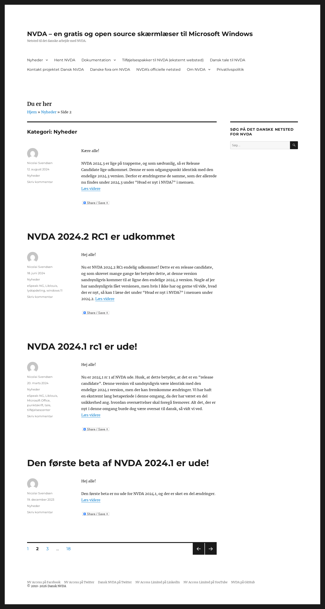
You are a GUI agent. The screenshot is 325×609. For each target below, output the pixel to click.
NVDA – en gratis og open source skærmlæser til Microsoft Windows (140, 34)
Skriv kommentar (40, 182)
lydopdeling (36, 290)
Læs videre (90, 188)
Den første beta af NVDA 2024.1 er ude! (118, 462)
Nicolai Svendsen (40, 163)
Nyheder (35, 60)
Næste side (210, 554)
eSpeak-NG (35, 285)
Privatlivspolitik (230, 69)
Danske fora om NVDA (110, 69)
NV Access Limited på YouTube (205, 582)
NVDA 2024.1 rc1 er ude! (82, 346)
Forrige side (198, 554)
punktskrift (35, 405)
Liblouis (51, 285)
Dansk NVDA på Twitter (115, 582)
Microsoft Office (38, 400)
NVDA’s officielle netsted (158, 69)
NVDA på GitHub (243, 582)
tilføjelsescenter (38, 410)
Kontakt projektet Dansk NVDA (55, 69)
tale (47, 405)
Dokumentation (96, 60)
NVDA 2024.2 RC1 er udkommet (101, 236)
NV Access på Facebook (43, 582)
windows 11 (54, 290)
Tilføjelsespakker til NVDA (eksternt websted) (163, 60)
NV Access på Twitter (79, 582)
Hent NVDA (64, 60)
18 (70, 548)
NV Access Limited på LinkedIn (157, 582)
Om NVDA (196, 69)
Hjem (32, 112)
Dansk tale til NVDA (227, 60)
